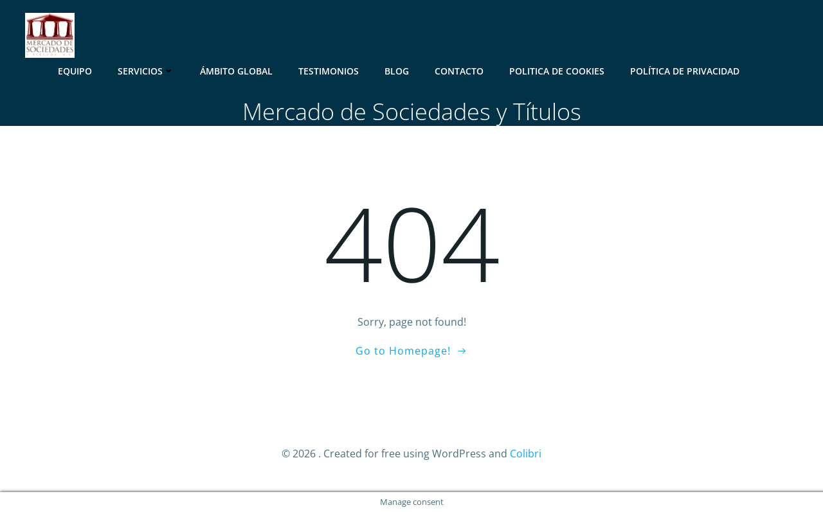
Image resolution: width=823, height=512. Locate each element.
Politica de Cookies (556, 71)
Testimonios (328, 71)
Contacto (459, 71)
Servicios (146, 71)
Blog (396, 71)
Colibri (525, 453)
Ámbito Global (236, 71)
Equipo (75, 71)
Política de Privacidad (684, 71)
